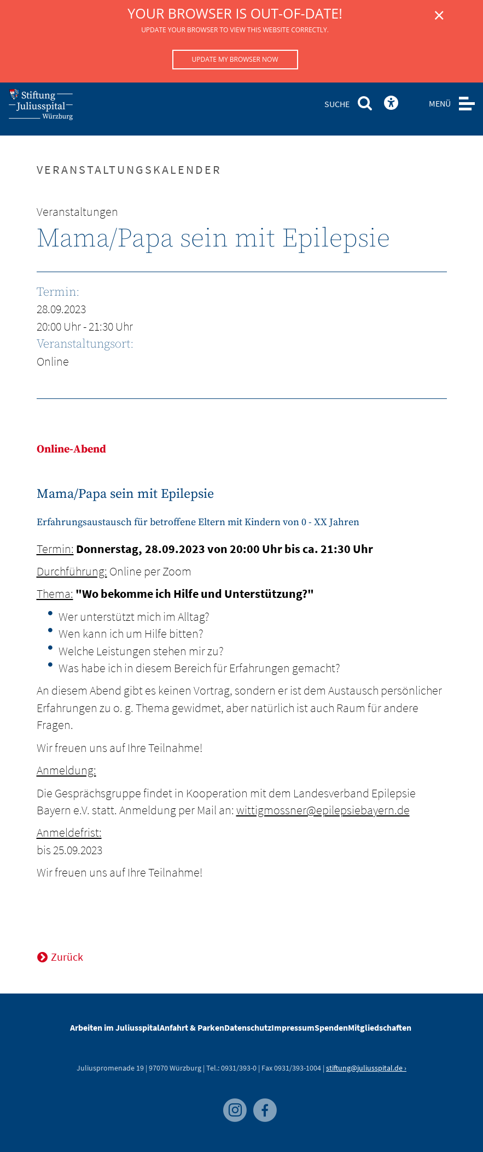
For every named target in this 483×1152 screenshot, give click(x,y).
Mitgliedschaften (379, 1027)
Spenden (331, 1027)
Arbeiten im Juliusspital (115, 1027)
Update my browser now (234, 59)
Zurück (67, 956)
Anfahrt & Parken (192, 1027)
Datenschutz (247, 1027)
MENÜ (440, 103)
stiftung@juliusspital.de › (366, 1068)
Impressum (293, 1027)
